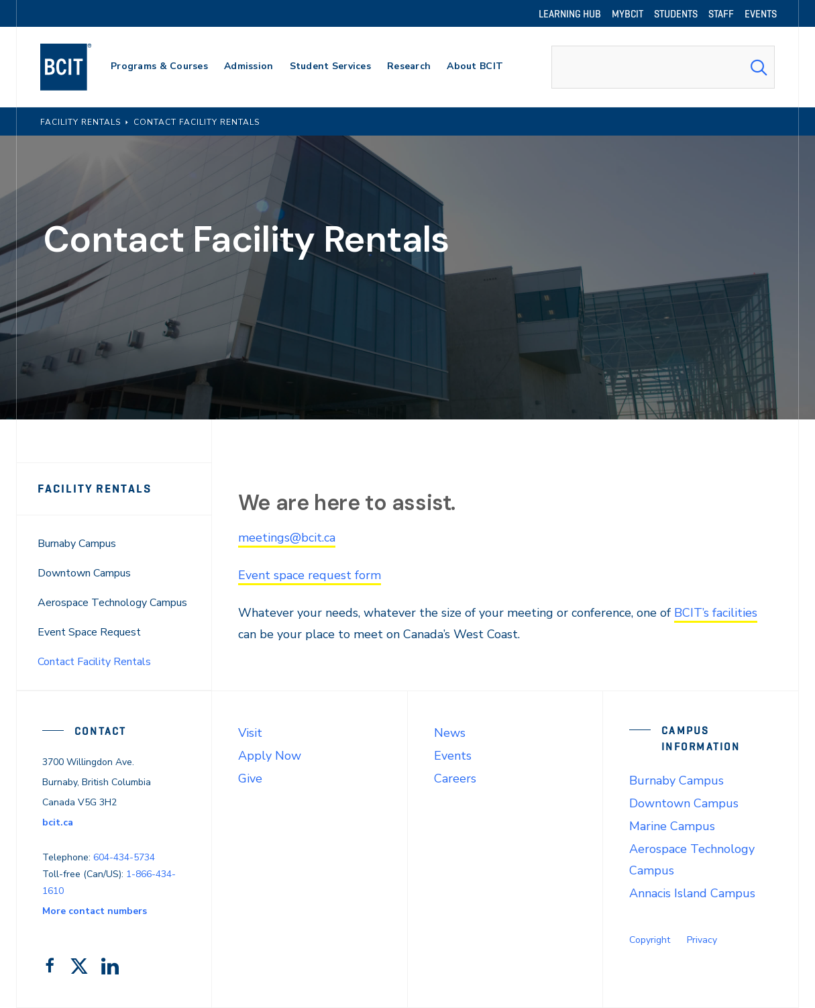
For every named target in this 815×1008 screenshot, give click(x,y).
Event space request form (309, 575)
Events (453, 756)
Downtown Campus (84, 573)
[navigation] (78, 67)
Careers (455, 778)
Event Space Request (89, 632)
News (450, 733)
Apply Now (269, 756)
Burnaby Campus (77, 543)
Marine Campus (672, 826)
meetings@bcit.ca (286, 538)
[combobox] (663, 67)
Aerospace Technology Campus (112, 602)
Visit (250, 733)
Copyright (649, 940)
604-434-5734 (124, 857)
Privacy (702, 940)
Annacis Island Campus (692, 893)
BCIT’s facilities (715, 613)
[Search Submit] (759, 67)
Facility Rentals (95, 488)
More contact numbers (94, 911)
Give (250, 778)
